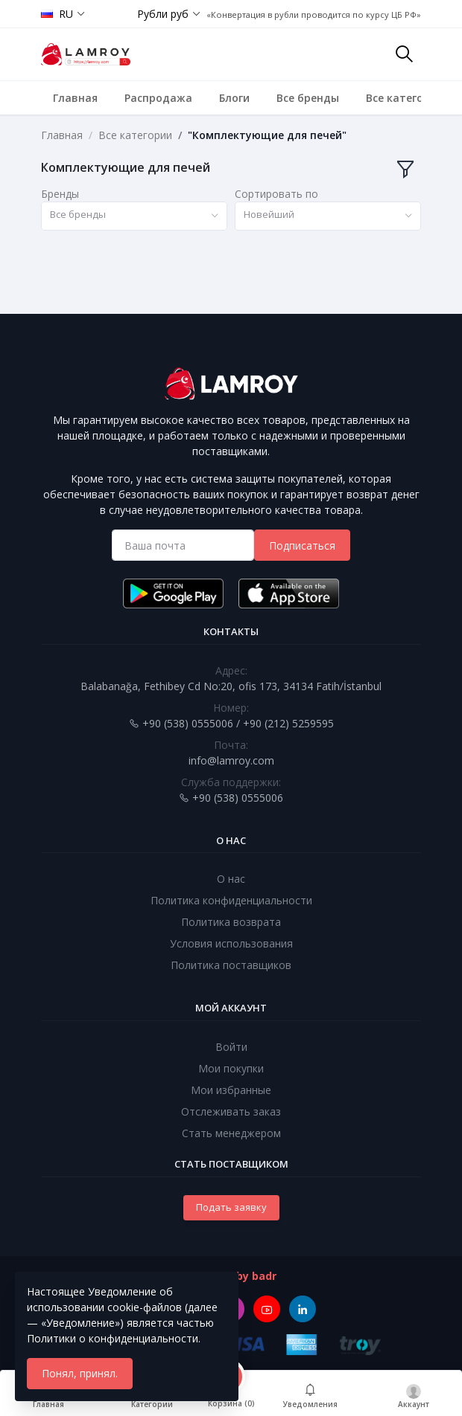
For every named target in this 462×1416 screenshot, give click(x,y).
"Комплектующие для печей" (267, 135)
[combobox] (134, 216)
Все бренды (307, 98)
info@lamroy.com (231, 760)
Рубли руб (163, 14)
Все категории (404, 98)
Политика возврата (231, 922)
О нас (231, 879)
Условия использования (231, 943)
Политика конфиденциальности (231, 900)
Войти (231, 1047)
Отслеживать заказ (231, 1111)
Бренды (60, 194)
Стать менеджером (231, 1133)
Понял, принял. (80, 1373)
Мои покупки (231, 1068)
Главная (75, 98)
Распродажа (158, 98)
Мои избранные (231, 1090)
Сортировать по (276, 194)
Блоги (234, 98)
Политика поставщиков (231, 965)
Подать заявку (231, 1207)
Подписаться (302, 545)
